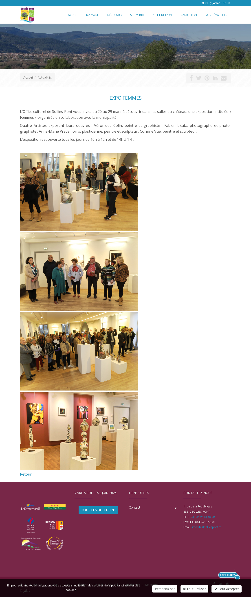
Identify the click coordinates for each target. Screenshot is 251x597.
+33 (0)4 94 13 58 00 (217, 3)
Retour (26, 474)
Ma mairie (92, 15)
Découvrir (114, 15)
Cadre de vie (189, 15)
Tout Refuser (194, 589)
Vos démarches (216, 15)
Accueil (28, 77)
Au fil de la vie (163, 15)
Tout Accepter (226, 589)
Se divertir (137, 15)
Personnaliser (165, 589)
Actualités (45, 77)
